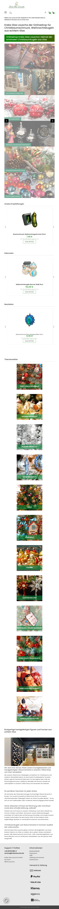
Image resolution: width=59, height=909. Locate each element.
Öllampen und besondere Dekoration (18, 145)
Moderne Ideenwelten (13, 119)
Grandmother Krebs (12, 67)
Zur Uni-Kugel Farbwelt (13, 196)
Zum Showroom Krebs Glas (14, 93)
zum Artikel (29, 242)
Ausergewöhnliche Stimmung (15, 170)
